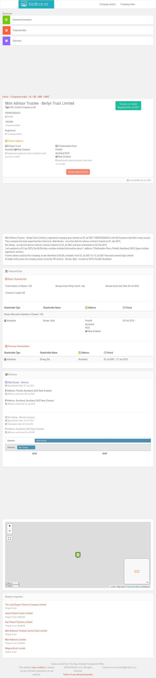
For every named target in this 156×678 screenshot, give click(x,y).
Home (5, 96)
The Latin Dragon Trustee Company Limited (25, 604)
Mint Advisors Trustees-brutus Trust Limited (26, 630)
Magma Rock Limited (15, 648)
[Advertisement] (78, 72)
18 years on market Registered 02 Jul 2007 (128, 106)
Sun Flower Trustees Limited (18, 622)
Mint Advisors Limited (15, 639)
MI (35, 96)
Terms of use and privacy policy (78, 674)
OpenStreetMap (133, 587)
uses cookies (38, 667)
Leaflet (113, 587)
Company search (107, 4)
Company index (127, 4)
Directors (17, 40)
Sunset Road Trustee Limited (19, 613)
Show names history (78, 172)
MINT (46, 96)
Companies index (19, 96)
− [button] (10, 531)
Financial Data (19, 30)
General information (22, 19)
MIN (40, 96)
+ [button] (10, 526)
